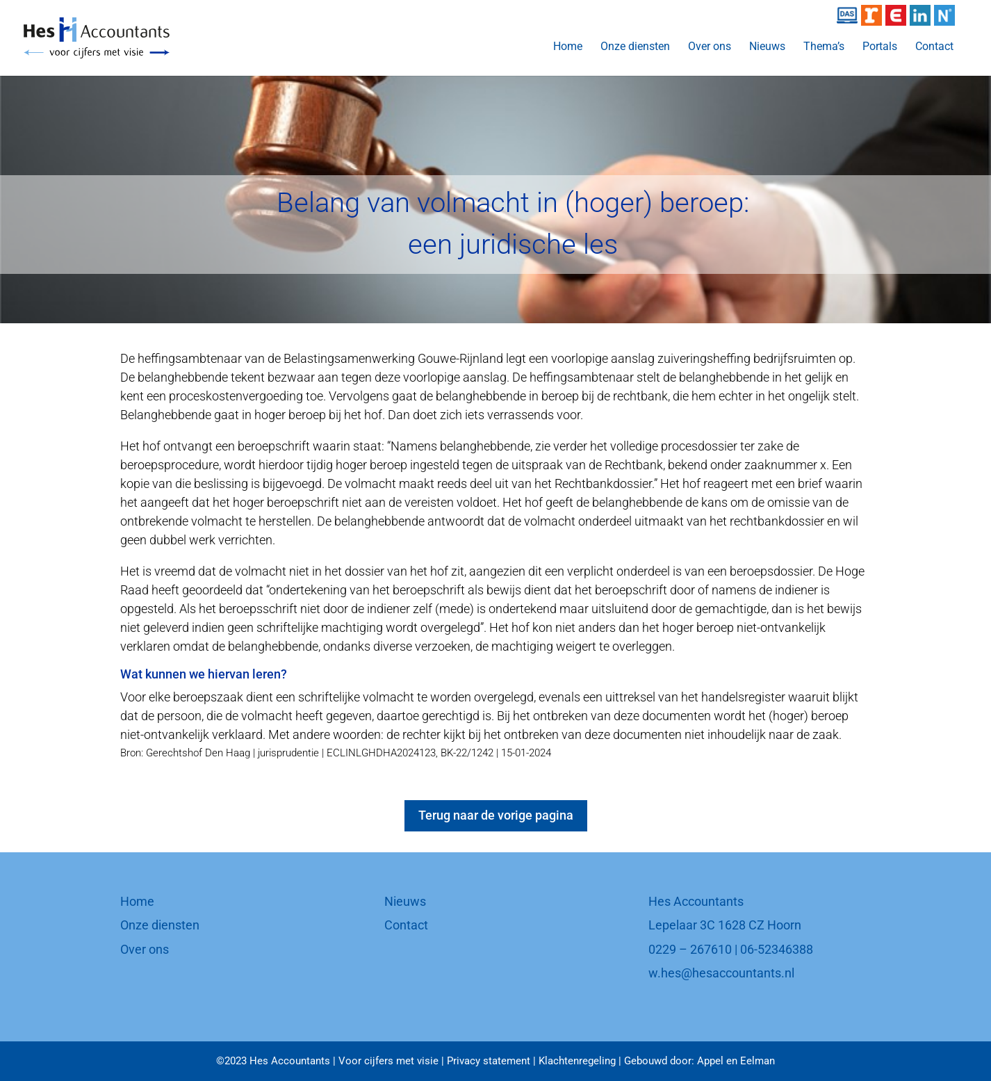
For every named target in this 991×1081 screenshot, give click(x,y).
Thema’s (823, 47)
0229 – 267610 (690, 949)
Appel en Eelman (736, 1061)
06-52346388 (776, 949)
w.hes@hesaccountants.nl (721, 973)
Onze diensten (635, 47)
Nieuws (767, 47)
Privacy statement (488, 1061)
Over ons (709, 47)
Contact (934, 47)
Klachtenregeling (577, 1061)
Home (567, 47)
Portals (879, 47)
